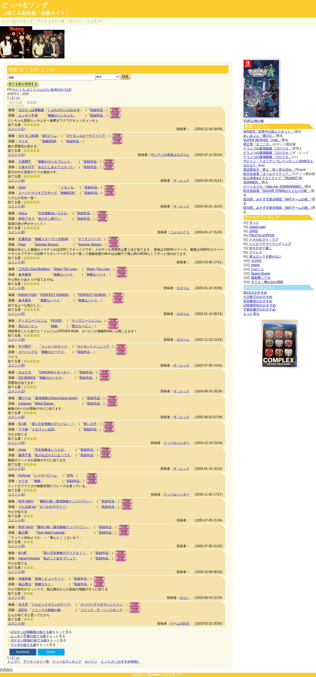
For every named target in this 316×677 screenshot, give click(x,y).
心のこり (257, 269)
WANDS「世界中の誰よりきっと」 (268, 131)
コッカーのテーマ (54, 346)
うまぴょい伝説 (43, 429)
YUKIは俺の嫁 (253, 121)
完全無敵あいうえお (52, 213)
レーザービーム (45, 475)
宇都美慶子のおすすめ (259, 309)
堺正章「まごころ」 (257, 144)
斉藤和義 (24, 578)
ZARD (253, 231)
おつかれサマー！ (53, 506)
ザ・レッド (181, 180)
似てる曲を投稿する (22, 84)
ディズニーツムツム (32, 320)
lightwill (154, 674)
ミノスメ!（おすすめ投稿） (120, 661)
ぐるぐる (67, 187)
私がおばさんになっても (52, 455)
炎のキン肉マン (49, 218)
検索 (125, 76)
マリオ (23, 141)
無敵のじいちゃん (61, 115)
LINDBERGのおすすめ (259, 305)
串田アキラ (26, 218)
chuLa (22, 213)
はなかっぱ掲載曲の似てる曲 (31, 632)
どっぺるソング (25, 5)
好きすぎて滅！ (260, 248)
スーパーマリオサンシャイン (101, 604)
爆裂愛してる (260, 277)
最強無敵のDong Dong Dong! (56, 398)
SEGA (22, 610)
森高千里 (24, 455)
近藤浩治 (24, 239)
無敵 (54, 326)
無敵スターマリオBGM (51, 239)
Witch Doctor (44, 403)
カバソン (75, 21)
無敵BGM (49, 141)
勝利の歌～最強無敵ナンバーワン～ (65, 501)
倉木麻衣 (24, 274)
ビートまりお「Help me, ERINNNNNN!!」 (273, 186)
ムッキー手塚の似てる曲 (28, 636)
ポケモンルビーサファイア (85, 135)
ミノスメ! (94, 21)
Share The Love (65, 269)
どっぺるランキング (66, 661)
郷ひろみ (24, 398)
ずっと (254, 222)
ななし (184, 597)
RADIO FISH (27, 295)
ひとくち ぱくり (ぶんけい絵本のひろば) (41, 89)
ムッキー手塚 (28, 115)
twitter (51, 652)
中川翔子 (24, 346)
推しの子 (90, 424)
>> (18, 98)
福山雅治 (24, 584)
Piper (22, 244)
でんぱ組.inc (27, 506)
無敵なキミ (43, 584)
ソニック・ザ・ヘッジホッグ (101, 610)
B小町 (22, 424)
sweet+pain (257, 227)
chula (22, 449)
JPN (70, 475)
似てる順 (15, 102)
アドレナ (255, 252)
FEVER (56, 320)
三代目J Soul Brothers (34, 269)
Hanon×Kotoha (29, 558)
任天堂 (23, 604)
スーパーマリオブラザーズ (37, 193)
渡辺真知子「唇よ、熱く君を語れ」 (269, 169)
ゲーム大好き (179, 623)
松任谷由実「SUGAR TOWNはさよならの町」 (277, 191)
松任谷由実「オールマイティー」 (267, 174)
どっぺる (17, 21)
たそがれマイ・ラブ (263, 239)
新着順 (32, 102)
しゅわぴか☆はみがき (64, 110)
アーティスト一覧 (36, 661)
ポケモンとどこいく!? (93, 346)
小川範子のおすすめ (257, 297)
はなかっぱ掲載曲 (31, 110)
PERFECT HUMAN (54, 295)
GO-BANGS (27, 377)
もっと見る (251, 314)
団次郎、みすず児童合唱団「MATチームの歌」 (277, 199)
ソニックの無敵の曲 (46, 610)
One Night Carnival (50, 532)
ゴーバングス (28, 352)
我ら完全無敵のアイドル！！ (53, 424)
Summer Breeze (46, 244)
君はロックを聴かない (265, 256)
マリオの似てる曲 (23, 645)
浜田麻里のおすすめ (257, 301)
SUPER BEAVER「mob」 (262, 140)
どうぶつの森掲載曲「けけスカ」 (267, 148)
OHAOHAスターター (54, 372)
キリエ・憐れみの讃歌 (267, 282)
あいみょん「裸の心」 (259, 135)
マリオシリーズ (89, 239)
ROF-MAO (26, 501)
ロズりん (183, 288)
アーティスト (50, 21)
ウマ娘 (23, 429)
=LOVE (256, 260)
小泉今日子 (26, 167)
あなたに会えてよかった (56, 167)
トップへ (13, 661)
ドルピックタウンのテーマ (51, 604)
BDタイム (49, 135)
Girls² (22, 187)
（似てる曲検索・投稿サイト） (36, 13)
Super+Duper (260, 273)
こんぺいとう (179, 232)
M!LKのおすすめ (255, 292)
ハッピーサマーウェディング (270, 244)
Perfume (24, 475)
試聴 (115, 110)
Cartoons (24, 403)
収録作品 (96, 110)
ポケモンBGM (28, 135)
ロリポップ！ (174, 674)
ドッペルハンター (176, 443)
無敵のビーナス (52, 352)
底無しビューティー (49, 578)
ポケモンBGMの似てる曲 (28, 640)
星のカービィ (28, 326)
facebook (22, 652)
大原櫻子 (24, 161)
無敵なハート (63, 274)
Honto (255, 265)
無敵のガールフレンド (54, 161)
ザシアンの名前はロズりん (170, 154)
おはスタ (24, 372)
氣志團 (23, 532)
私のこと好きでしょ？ (60, 558)
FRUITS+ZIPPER (261, 235)
